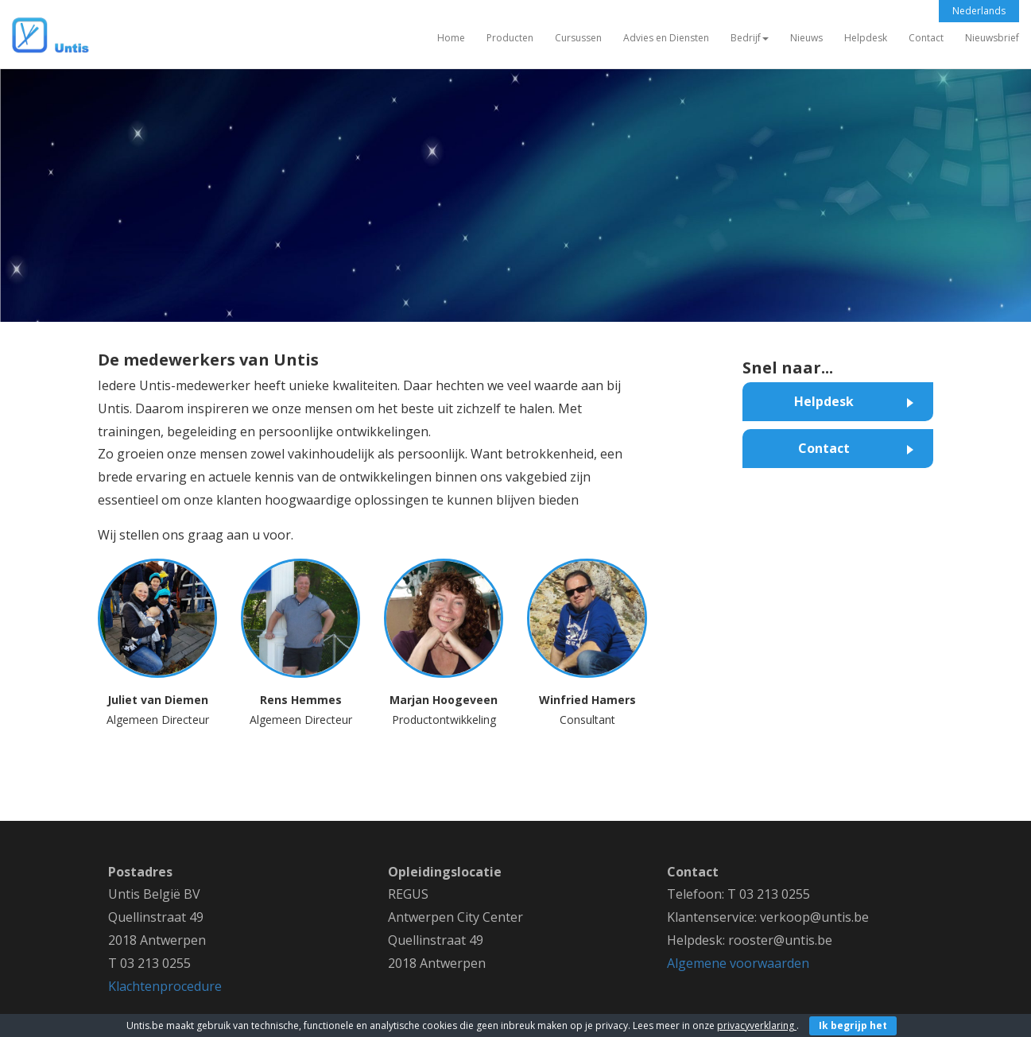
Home (451, 37)
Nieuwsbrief (992, 37)
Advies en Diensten (666, 37)
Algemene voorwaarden (738, 963)
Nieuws (806, 37)
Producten (509, 37)
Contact (926, 37)
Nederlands (979, 10)
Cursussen (578, 37)
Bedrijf (750, 37)
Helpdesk (865, 37)
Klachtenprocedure (165, 986)
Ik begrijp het (853, 1025)
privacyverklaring (757, 1025)
